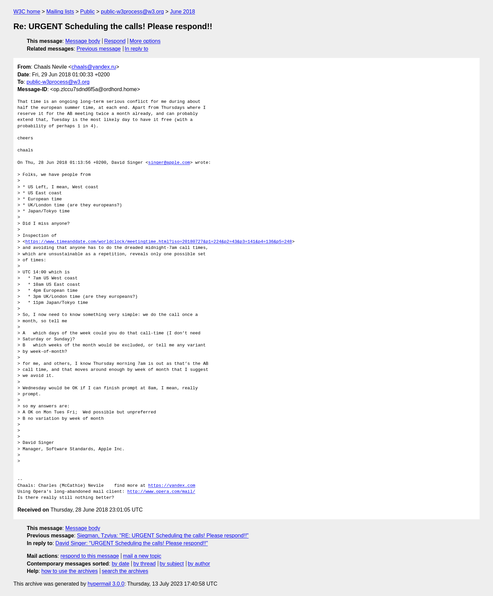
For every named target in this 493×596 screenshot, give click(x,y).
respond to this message (89, 556)
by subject (172, 564)
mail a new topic (142, 556)
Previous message (99, 49)
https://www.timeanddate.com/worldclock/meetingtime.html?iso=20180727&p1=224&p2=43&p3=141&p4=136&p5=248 (158, 242)
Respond (115, 41)
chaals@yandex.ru (93, 67)
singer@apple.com (169, 163)
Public (87, 11)
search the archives (125, 571)
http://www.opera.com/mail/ (161, 492)
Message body (82, 41)
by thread (144, 564)
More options (145, 41)
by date (120, 564)
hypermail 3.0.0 (105, 584)
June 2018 (182, 11)
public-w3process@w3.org (132, 11)
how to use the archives (70, 571)
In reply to (136, 49)
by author (199, 564)
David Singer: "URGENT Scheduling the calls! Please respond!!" (131, 543)
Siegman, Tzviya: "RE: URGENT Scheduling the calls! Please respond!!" (162, 535)
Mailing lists (60, 11)
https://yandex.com (171, 486)
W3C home (26, 11)
